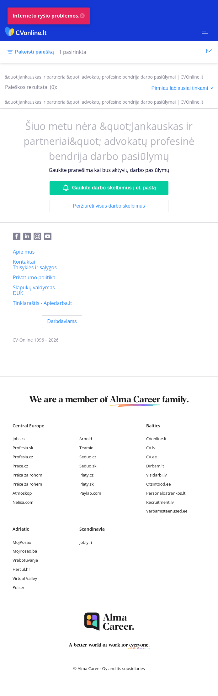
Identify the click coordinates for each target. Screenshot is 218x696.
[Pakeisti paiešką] (29, 52)
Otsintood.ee (158, 484)
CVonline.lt (156, 438)
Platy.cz (86, 475)
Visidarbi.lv (156, 475)
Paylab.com (90, 493)
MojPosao (22, 542)
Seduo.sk (88, 466)
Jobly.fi (85, 542)
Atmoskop (22, 493)
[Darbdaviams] (62, 321)
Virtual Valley (25, 578)
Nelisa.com (23, 502)
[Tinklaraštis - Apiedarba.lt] (42, 303)
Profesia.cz (23, 457)
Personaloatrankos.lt (165, 493)
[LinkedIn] (28, 236)
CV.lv (150, 448)
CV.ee (151, 457)
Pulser (18, 587)
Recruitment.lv (160, 502)
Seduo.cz (87, 457)
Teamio (86, 448)
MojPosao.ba (25, 551)
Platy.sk (86, 484)
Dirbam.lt (155, 466)
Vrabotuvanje (25, 560)
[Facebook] (18, 236)
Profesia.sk (23, 448)
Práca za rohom (27, 475)
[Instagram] (39, 236)
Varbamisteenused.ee (167, 511)
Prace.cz (20, 466)
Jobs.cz (19, 438)
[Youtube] (49, 236)
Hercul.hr (21, 569)
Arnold (85, 438)
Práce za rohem (27, 484)
